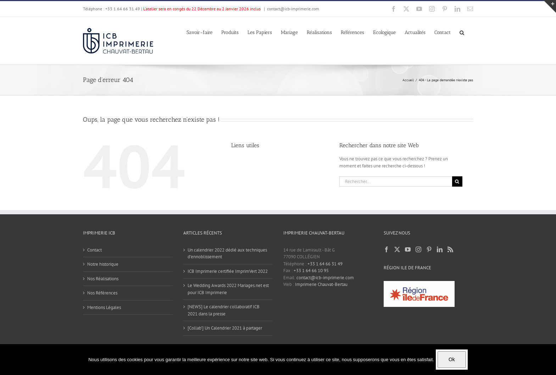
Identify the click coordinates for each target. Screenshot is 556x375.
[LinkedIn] (440, 249)
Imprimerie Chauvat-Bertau (321, 284)
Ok (452, 359)
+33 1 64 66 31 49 (325, 264)
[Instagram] (418, 249)
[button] (462, 32)
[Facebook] (386, 249)
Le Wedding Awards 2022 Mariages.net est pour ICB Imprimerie (228, 289)
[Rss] (450, 249)
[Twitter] (397, 249)
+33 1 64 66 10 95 (311, 271)
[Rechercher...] (395, 181)
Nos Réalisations (102, 279)
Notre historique (102, 264)
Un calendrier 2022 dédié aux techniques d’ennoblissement (227, 253)
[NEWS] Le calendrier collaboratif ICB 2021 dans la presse (224, 310)
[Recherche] (457, 181)
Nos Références (102, 293)
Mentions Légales (104, 307)
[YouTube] (408, 249)
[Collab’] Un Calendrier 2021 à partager (225, 328)
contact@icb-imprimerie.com (293, 8)
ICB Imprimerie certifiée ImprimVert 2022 (228, 271)
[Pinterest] (429, 249)
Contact (94, 250)
